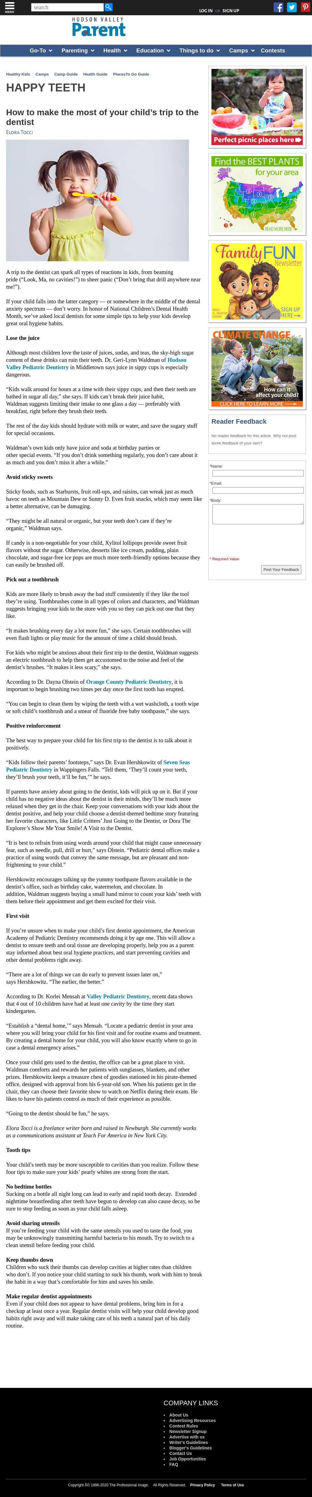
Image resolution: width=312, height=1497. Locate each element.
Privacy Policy (202, 1485)
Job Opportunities (187, 1458)
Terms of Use (232, 1485)
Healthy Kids (18, 74)
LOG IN (206, 10)
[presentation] (258, 542)
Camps (238, 50)
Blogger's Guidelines (190, 1447)
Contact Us (180, 1453)
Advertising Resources (192, 1420)
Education (150, 50)
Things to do (196, 50)
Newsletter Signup (188, 1431)
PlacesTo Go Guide (131, 74)
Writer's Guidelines (188, 1442)
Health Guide (95, 74)
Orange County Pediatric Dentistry (129, 682)
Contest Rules (183, 1426)
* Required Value (224, 559)
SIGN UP (230, 10)
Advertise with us (187, 1437)
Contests (273, 50)
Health (112, 50)
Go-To (38, 50)
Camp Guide (66, 74)
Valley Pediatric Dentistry (118, 996)
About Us (178, 1415)
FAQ (173, 1464)
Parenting (75, 50)
